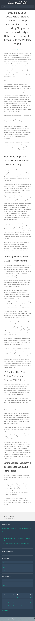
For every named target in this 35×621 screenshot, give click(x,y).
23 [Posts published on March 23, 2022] (13, 605)
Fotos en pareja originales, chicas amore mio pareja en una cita (16, 528)
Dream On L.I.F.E (17, 3)
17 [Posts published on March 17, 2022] (17, 602)
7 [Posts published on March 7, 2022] (4, 600)
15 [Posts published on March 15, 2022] (8, 602)
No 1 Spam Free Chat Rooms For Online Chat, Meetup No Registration (9, 516)
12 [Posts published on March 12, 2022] (26, 600)
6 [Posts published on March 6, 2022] (30, 597)
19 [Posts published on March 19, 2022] (26, 602)
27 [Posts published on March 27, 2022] (30, 605)
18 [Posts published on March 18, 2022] (21, 602)
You (4, 570)
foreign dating (16, 55)
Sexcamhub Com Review (25, 515)
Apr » (6, 610)
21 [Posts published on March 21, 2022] (4, 605)
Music (10, 509)
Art (4, 562)
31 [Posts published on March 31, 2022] (17, 608)
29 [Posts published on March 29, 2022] (8, 608)
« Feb (3, 610)
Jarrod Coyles (21, 47)
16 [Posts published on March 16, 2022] (13, 602)
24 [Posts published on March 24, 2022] (17, 605)
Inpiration (5, 565)
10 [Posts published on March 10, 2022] (17, 600)
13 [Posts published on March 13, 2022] (30, 600)
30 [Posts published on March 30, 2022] (13, 608)
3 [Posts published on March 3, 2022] (17, 597)
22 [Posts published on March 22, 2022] (8, 605)
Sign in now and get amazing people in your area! (13, 531)
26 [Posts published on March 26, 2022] (26, 605)
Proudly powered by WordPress (12, 619)
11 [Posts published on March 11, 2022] (21, 600)
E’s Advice (5, 585)
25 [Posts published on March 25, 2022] (21, 605)
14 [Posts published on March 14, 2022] (4, 602)
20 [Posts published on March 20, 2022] (30, 602)
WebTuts (27, 619)
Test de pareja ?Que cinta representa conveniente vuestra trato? (17, 535)
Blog (5, 583)
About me (5, 580)
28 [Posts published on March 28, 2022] (4, 608)
